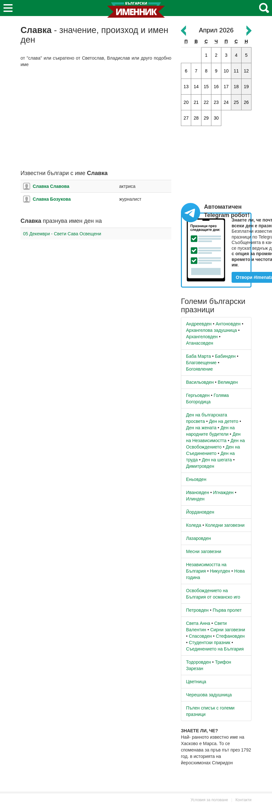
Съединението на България (215, 648)
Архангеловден (202, 336)
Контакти (243, 800)
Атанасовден (199, 343)
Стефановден (230, 636)
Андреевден (199, 323)
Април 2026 (216, 30)
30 (216, 118)
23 (216, 102)
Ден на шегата (217, 459)
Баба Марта (198, 356)
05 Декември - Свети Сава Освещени (62, 233)
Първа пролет (227, 610)
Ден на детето (223, 421)
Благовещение (201, 362)
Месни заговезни (203, 551)
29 (206, 118)
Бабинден (225, 356)
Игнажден (223, 492)
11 (236, 70)
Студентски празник (209, 642)
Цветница (196, 681)
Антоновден (228, 323)
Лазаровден (198, 538)
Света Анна (198, 623)
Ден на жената (201, 427)
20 (186, 102)
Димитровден (200, 466)
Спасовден (200, 636)
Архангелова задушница (211, 330)
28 (196, 118)
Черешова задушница (209, 694)
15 (206, 86)
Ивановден (197, 492)
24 (226, 102)
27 (186, 118)
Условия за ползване (209, 800)
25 (236, 102)
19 (246, 86)
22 (206, 102)
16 (216, 86)
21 (196, 102)
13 (186, 86)
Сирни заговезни (227, 629)
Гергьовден (197, 395)
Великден (228, 382)
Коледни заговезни (224, 525)
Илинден (195, 498)
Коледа (193, 525)
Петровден (197, 610)
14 (196, 86)
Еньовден (196, 479)
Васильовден (200, 382)
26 (246, 102)
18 (236, 86)
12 (246, 70)
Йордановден (200, 512)
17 (226, 86)
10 (226, 70)
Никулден (220, 571)
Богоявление (199, 369)
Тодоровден (198, 662)
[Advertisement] (96, 119)
